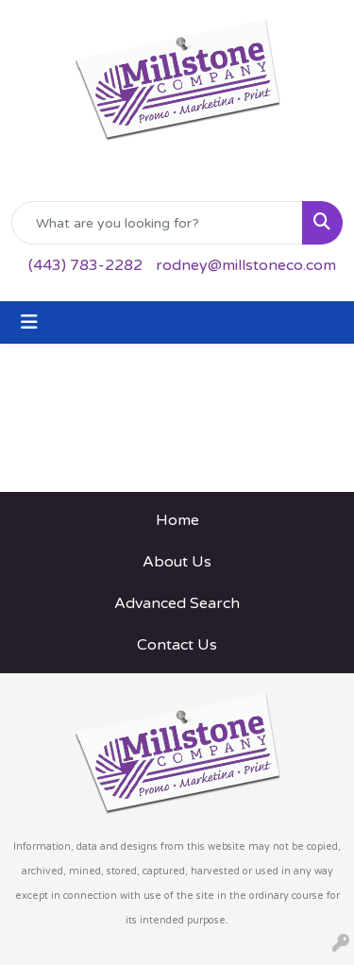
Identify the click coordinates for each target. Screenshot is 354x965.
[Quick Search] (157, 223)
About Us (177, 561)
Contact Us (177, 644)
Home (177, 520)
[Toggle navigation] (29, 322)
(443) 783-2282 (85, 265)
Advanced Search (177, 603)
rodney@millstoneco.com (246, 265)
